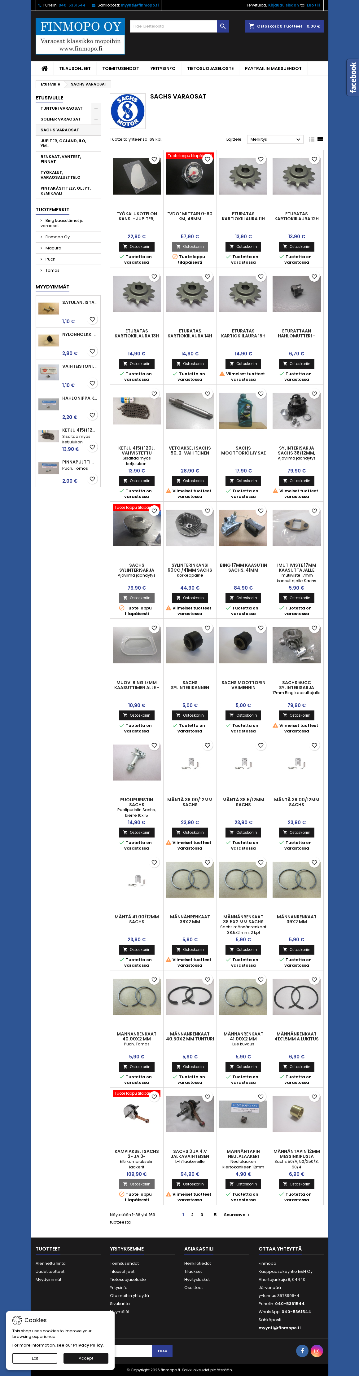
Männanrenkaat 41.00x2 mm (243, 1036)
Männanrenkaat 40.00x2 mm (136, 1036)
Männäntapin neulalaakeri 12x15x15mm (243, 1156)
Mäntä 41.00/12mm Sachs (137, 919)
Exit (35, 1358)
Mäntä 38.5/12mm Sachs (243, 802)
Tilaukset (193, 1271)
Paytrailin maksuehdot (273, 68)
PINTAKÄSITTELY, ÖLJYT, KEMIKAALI (66, 190)
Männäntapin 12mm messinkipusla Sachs (297, 1156)
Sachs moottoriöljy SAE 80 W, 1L (243, 453)
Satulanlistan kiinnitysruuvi (80, 302)
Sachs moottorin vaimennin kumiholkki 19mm (243, 687)
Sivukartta (120, 1304)
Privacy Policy (88, 1345)
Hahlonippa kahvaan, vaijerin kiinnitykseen (80, 398)
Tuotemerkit (52, 209)
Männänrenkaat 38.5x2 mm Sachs (243, 919)
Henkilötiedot (197, 1263)
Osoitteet (193, 1287)
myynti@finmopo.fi (140, 5)
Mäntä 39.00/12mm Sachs (296, 802)
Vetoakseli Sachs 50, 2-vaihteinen (190, 450)
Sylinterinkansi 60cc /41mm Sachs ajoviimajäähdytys (190, 570)
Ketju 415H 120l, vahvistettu (80, 430)
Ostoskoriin (137, 246)
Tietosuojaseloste (210, 68)
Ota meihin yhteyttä (129, 1296)
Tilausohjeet (75, 68)
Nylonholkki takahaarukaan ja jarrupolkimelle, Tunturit (80, 334)
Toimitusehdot (120, 68)
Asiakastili (198, 1248)
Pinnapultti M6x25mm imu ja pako (80, 461)
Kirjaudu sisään (283, 5)
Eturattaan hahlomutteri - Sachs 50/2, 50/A (297, 336)
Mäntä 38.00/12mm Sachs (189, 802)
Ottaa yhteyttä (280, 1248)
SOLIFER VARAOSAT (61, 119)
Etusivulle (49, 97)
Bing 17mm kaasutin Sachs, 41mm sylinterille (243, 570)
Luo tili (313, 5)
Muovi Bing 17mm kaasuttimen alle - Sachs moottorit (136, 687)
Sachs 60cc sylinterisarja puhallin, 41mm (296, 687)
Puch (50, 259)
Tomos (52, 270)
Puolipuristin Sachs (136, 802)
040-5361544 (72, 5)
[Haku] (179, 26)
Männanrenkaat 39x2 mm (297, 919)
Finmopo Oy (57, 237)
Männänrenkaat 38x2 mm (190, 919)
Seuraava (237, 1215)
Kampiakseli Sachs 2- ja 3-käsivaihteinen (137, 1156)
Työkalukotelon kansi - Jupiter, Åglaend (136, 219)
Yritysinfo (163, 68)
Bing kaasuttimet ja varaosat (62, 223)
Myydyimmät (52, 286)
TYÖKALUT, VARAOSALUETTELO (61, 174)
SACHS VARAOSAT (60, 130)
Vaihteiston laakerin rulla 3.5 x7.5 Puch (80, 366)
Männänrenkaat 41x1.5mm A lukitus (296, 1036)
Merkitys (276, 139)
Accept (86, 1358)
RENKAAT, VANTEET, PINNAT (61, 159)
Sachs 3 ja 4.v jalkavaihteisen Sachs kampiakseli (190, 1156)
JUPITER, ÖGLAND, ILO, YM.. (63, 143)
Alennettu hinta (51, 1263)
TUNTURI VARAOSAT (62, 108)
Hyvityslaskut (197, 1279)
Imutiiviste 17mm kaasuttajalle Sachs (296, 570)
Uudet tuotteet (50, 1271)
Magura (53, 248)
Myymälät (119, 1312)
